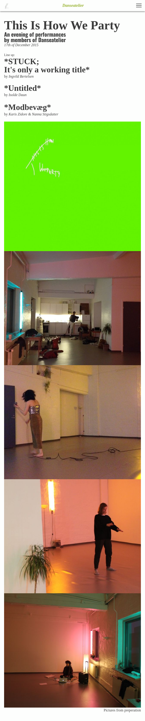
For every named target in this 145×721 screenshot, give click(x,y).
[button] (139, 5)
